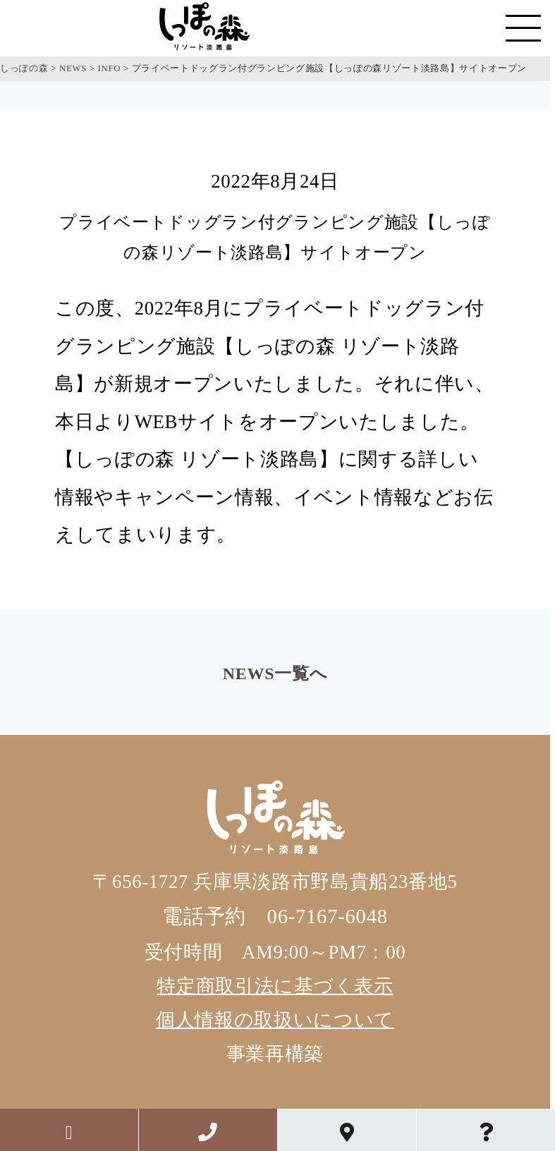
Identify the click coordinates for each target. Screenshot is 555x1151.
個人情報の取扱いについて (275, 1019)
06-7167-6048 (327, 916)
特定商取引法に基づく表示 (275, 986)
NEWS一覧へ (275, 673)
